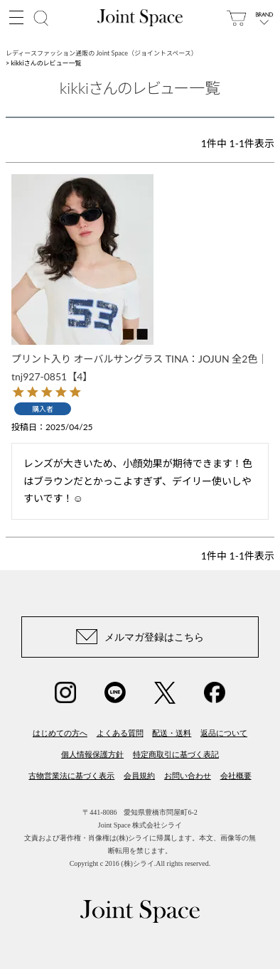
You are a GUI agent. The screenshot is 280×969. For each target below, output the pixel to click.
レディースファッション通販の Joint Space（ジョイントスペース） (102, 53)
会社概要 (236, 775)
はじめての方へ (60, 733)
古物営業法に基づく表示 (71, 775)
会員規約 (139, 775)
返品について (223, 733)
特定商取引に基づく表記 (176, 754)
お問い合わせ (187, 775)
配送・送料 (171, 733)
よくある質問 (120, 733)
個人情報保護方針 (92, 754)
